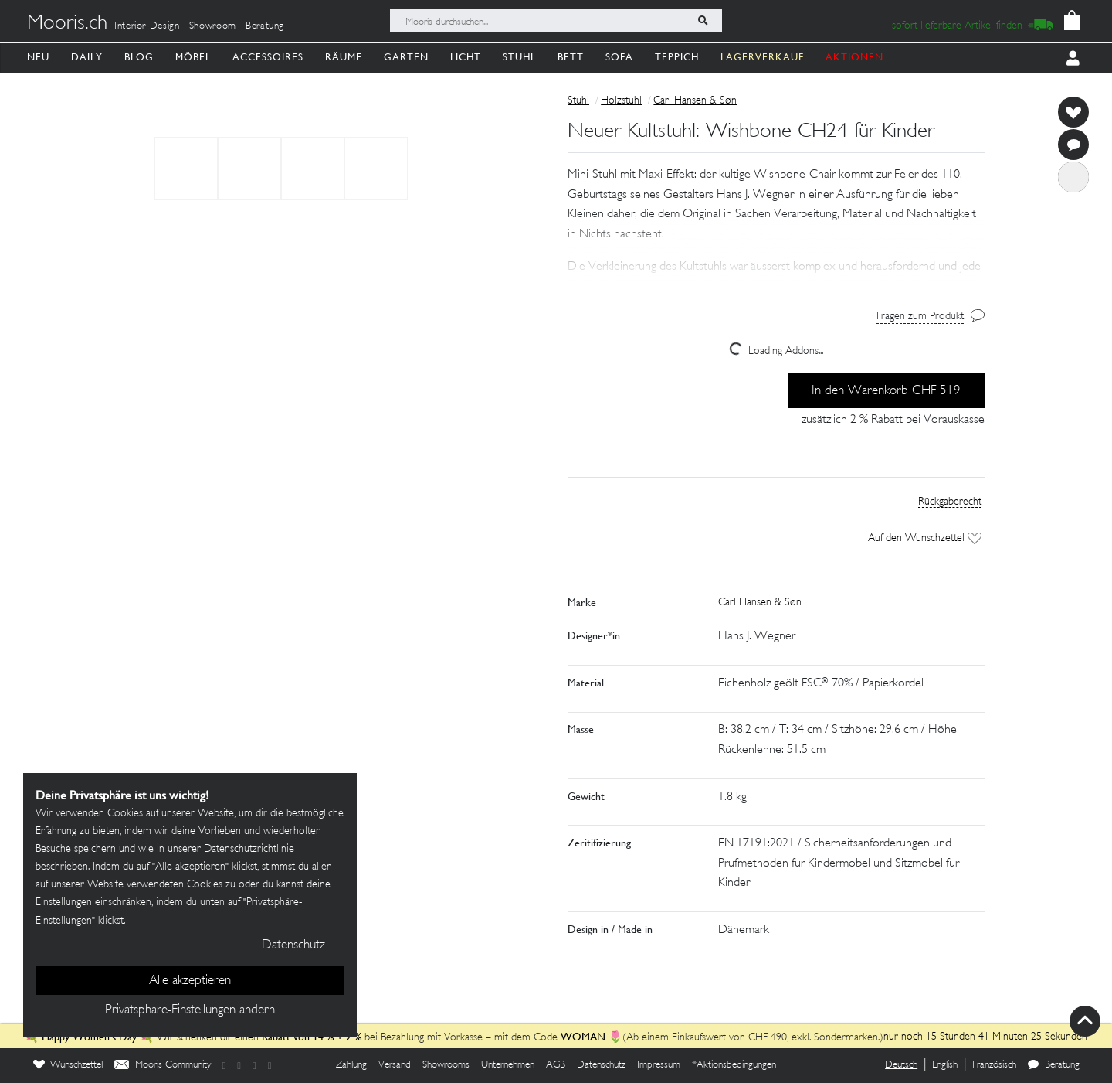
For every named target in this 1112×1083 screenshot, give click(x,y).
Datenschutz (601, 1065)
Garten (406, 57)
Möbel (193, 57)
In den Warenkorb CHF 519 (886, 391)
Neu (38, 57)
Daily (87, 57)
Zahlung (351, 1065)
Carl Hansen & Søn (695, 101)
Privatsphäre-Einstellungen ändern (190, 1010)
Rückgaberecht (949, 502)
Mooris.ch (67, 24)
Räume (343, 57)
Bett (571, 57)
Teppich (677, 57)
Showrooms (446, 1065)
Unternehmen (507, 1065)
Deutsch (901, 1065)
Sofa (619, 57)
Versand (394, 1065)
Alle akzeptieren (190, 981)
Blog (139, 57)
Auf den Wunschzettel (924, 538)
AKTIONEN (854, 57)
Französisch (994, 1065)
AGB (555, 1065)
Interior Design (147, 26)
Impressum (658, 1065)
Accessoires (267, 57)
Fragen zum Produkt (920, 317)
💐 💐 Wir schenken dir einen (143, 1038)
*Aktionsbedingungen (734, 1065)
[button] (776, 246)
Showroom (212, 26)
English (945, 1065)
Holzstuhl (621, 101)
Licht (465, 57)
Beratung (265, 26)
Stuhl (519, 57)
